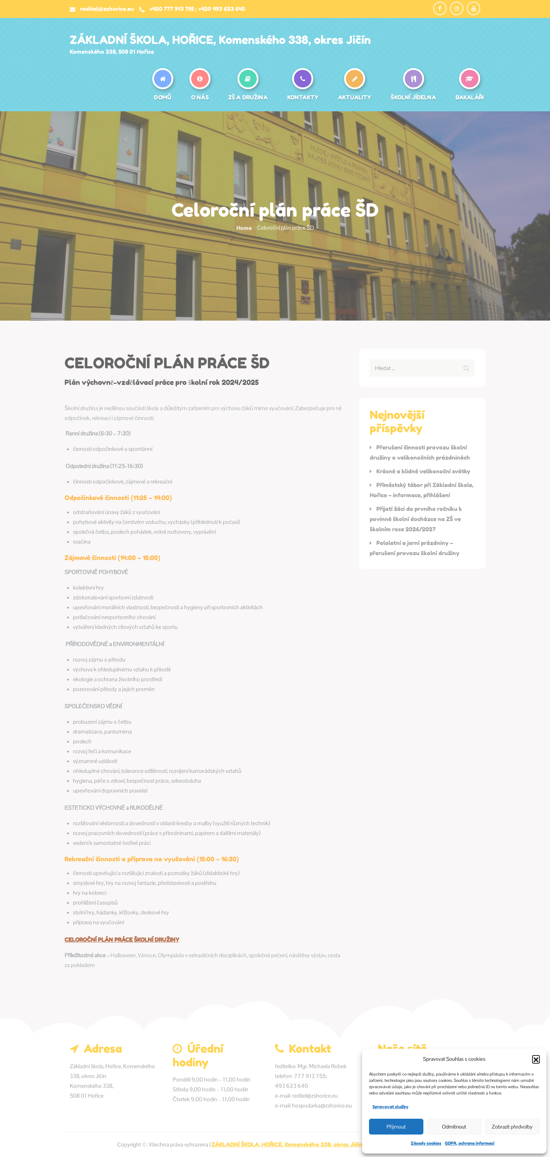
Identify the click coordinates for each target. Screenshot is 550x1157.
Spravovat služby (390, 1106)
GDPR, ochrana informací (469, 1143)
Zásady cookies (426, 1143)
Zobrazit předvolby (512, 1126)
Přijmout (396, 1126)
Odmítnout (454, 1126)
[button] (535, 1059)
